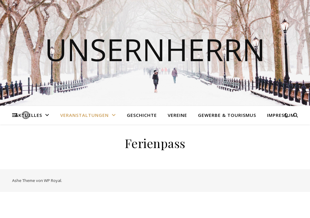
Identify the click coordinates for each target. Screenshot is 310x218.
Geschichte (142, 115)
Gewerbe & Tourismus (227, 115)
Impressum (281, 115)
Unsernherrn (155, 49)
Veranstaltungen (84, 115)
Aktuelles (28, 115)
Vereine (177, 115)
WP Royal (52, 180)
